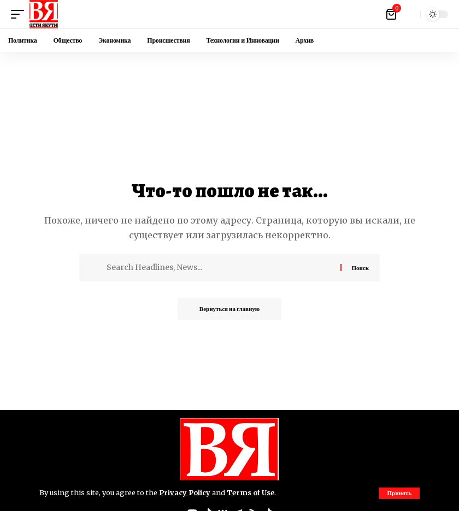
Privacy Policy (184, 492)
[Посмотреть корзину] (392, 14)
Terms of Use (250, 492)
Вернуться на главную (229, 308)
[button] (399, 493)
